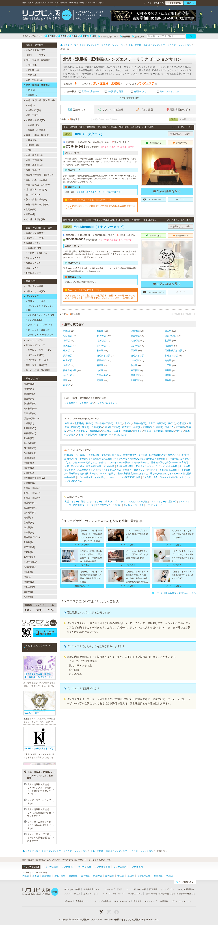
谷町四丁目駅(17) (32, 488)
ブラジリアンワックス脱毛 (108, 505)
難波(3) (85, 427)
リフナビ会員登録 (103, 901)
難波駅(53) (29, 398)
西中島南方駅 (69, 370)
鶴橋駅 (168, 360)
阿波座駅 (169, 345)
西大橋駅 (135, 345)
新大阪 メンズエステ (134, 505)
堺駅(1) (27, 577)
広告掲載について (83, 901)
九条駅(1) (28, 542)
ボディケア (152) (35, 355)
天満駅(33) (29, 473)
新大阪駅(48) (30, 443)
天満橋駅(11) (30, 483)
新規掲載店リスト (91, 889)
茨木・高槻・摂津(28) (35, 199)
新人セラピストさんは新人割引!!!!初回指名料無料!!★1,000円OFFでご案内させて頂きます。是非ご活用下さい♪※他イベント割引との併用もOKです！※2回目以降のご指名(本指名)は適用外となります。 (100, 297)
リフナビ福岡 (136, 866)
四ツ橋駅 (101, 345)
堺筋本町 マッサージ (83, 505)
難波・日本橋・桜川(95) (36, 135)
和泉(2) (147, 431)
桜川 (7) (30, 150)
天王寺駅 (135, 335)
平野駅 (168, 370)
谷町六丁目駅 (137, 355)
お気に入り (138, 36)
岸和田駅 (135, 380)
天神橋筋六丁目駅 (173, 350)
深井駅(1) (28, 592)
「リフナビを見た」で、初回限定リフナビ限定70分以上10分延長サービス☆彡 (100, 207)
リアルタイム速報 (72, 889)
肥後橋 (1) (31, 95)
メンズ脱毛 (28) (34, 320)
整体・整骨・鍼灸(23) (35, 365)
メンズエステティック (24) (40, 315)
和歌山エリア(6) (32, 272)
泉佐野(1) (158, 431)
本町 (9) (30, 105)
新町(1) (171, 423)
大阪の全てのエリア (34, 50)
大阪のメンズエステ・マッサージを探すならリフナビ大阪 (110, 919)
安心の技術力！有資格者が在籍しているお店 (92, 466)
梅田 (93, 36)
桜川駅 (66, 350)
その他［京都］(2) (122, 434)
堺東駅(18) (29, 582)
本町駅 (66, 340)
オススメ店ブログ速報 (136, 889)
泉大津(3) (169, 431)
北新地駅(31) (30, 428)
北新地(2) (79, 423)
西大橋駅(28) (30, 453)
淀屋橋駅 (135, 331)
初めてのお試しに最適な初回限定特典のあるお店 (124, 473)
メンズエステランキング (114, 893)
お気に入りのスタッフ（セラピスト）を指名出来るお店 (150, 470)
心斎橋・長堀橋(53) (34, 120)
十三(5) (72, 431)
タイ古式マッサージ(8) (36, 360)
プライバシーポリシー (181, 901)
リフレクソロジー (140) (38, 350)
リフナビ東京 (119, 866)
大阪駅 (66, 331)
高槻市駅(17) (30, 567)
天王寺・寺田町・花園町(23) (38, 174)
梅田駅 (100, 331)
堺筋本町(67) (139, 423)
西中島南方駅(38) (32, 537)
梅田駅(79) (29, 388)
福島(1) (89, 423)
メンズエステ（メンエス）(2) (78, 403)
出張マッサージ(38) (34, 55)
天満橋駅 (67, 355)
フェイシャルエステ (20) (39, 324)
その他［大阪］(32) (34, 219)
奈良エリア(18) (32, 263)
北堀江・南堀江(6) (157, 423)
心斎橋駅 (67, 335)
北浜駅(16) (29, 438)
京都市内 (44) (33, 248)
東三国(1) (106, 431)
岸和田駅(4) (29, 587)
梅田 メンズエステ (114, 501)
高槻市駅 (135, 375)
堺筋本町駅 (170, 335)
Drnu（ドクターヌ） (83, 134)
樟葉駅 (168, 375)
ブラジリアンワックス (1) (39, 334)
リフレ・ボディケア (34, 345)
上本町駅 (135, 360)
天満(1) (116, 427)
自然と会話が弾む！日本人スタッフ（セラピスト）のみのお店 (146, 466)
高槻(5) (72, 434)
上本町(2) (158, 427)
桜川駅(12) (29, 463)
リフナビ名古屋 (102, 866)
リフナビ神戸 (68, 866)
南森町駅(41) (30, 433)
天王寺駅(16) (30, 413)
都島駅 (100, 365)
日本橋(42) (96, 427)
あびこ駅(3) (29, 557)
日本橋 (73, 36)
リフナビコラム (168, 889)
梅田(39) (68, 423)
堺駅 (65, 380)
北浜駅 (168, 340)
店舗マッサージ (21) (36, 301)
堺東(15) (127, 431)
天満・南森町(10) (33, 155)
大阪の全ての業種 (33, 286)
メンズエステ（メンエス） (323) (40, 308)
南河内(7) (29, 214)
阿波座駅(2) (29, 458)
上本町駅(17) (30, 512)
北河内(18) (30, 209)
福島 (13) (31, 75)
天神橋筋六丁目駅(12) (34, 478)
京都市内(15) (105, 434)
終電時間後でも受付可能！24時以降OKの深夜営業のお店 (151, 455)
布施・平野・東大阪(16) (36, 204)
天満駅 (134, 350)
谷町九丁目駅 (171, 355)
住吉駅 (134, 365)
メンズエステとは (72, 893)
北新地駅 (101, 340)
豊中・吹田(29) (32, 194)
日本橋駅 (101, 335)
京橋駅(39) (29, 522)
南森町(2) (126, 427)
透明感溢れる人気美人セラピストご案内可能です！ (99, 192)
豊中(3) (179, 431)
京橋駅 (66, 365)
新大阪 (62, 36)
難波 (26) (31, 140)
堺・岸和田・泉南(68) (35, 189)
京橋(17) (169, 427)
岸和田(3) (137, 431)
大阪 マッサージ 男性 (74, 501)
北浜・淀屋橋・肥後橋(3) (37, 85)
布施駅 (66, 385)
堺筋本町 (50, 36)
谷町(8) (137, 427)
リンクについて (135, 893)
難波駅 (168, 331)
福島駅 (100, 350)
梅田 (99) (31, 65)
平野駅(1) (28, 552)
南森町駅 (135, 340)
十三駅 (168, 365)
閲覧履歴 (125, 36)
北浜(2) (118, 423)
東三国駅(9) (29, 547)
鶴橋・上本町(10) (33, 165)
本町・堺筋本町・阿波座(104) (39, 100)
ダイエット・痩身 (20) (37, 329)
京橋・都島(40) (32, 170)
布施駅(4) (28, 597)
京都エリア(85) (32, 243)
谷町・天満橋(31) (33, 160)
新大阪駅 (67, 345)
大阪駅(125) (29, 384)
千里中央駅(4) (30, 562)
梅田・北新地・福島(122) (37, 60)
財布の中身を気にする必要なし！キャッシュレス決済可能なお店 (108, 477)
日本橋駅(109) (30, 408)
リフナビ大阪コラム (108, 36)
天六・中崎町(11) (33, 80)
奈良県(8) (92, 434)
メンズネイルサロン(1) (106, 403)
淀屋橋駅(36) (30, 394)
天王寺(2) (180, 427)
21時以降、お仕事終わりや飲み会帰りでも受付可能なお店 (92, 455)
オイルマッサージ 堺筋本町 (163, 501)
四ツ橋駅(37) (30, 448)
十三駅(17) (29, 532)
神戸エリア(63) (32, 257)
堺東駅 (100, 380)
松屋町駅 (67, 360)
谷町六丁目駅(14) (32, 492)
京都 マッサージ (95, 501)
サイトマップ (151, 901)
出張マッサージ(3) (34, 238)
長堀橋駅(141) (30, 507)
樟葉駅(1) (28, 572)
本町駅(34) (29, 423)
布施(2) (81, 434)
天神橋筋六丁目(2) (104, 423)
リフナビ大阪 (51, 866)
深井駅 (168, 380)
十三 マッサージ (153, 505)
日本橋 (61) (32, 145)
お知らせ (68, 901)
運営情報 (137, 901)
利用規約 (164, 901)
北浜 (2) (30, 90)
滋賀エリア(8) (31, 267)
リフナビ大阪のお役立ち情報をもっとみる (174, 593)
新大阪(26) (95, 431)
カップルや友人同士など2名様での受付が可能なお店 (139, 459)
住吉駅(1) (28, 527)
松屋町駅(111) (30, 502)
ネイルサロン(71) (33, 340)
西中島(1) (83, 431)
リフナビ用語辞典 (186, 889)
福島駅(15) (29, 468)
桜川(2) (107, 427)
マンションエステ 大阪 (136, 501)
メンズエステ (31, 296)
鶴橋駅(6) (28, 517)
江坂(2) (117, 431)
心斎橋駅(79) (30, 403)
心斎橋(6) (182, 423)
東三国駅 (135, 370)
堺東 (83, 36)
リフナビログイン (122, 901)
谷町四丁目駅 (103, 355)
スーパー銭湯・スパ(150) (37, 370)
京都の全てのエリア (34, 233)
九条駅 (100, 370)
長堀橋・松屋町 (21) (36, 130)
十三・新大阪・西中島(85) (37, 184)
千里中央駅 (102, 375)
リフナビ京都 (84, 866)
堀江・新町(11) (32, 115)
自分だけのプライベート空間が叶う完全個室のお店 (124, 462)
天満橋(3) (147, 427)
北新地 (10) (32, 70)
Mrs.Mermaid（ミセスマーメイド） (94, 227)
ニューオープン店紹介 (113, 889)
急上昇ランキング (91, 893)
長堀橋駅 (101, 360)
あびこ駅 (67, 375)
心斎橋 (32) (32, 125)
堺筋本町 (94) (33, 110)
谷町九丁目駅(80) (32, 498)
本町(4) (127, 423)
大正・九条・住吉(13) (35, 180)
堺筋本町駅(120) (32, 418)
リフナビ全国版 (31, 867)
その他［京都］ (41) (36, 253)
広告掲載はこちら (167, 893)
